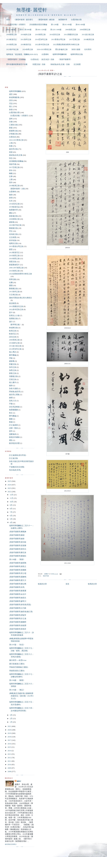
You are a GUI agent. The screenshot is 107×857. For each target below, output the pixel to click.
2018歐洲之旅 (89, 39)
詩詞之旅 (12, 337)
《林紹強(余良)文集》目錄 (59, 64)
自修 (11, 122)
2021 (10, 726)
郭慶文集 (12, 364)
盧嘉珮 (11, 361)
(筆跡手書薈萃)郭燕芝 (17, 629)
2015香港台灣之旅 (58, 39)
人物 (11, 143)
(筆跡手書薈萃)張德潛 (17, 625)
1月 (11, 722)
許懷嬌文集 (13, 134)
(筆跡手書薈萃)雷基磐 (17, 546)
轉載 (11, 173)
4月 (11, 522)
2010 (10, 765)
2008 (10, 772)
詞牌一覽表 (13, 428)
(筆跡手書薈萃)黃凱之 (17, 566)
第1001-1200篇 (40, 30)
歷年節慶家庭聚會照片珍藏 (16, 64)
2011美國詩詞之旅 (71, 35)
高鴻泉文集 (13, 234)
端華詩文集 (13, 243)
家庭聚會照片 (14, 265)
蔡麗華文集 (13, 131)
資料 (11, 119)
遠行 (11, 322)
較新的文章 (42, 584)
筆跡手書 (46, 576)
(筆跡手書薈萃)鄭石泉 (17, 553)
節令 (11, 170)
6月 (11, 516)
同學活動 (12, 279)
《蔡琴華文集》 (15, 325)
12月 (12, 495)
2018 (10, 737)
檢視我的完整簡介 (11, 844)
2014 (10, 751)
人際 (11, 179)
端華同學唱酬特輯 (60, 54)
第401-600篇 (80, 25)
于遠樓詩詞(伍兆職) (16, 467)
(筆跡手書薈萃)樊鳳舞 (17, 532)
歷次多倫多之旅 (61, 49)
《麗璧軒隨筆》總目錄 (45, 20)
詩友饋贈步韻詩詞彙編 (38, 25)
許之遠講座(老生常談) (17, 455)
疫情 (11, 198)
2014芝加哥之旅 (41, 39)
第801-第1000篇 (25, 30)
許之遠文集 (13, 458)
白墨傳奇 (45, 54)
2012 (10, 758)
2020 (10, 730)
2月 (11, 719)
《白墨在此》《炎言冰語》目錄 (42, 59)
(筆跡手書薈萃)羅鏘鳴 (17, 577)
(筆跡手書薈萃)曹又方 (17, 580)
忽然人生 (12, 401)
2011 (9, 761)
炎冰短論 (12, 240)
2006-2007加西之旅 (16, 268)
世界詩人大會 (14, 316)
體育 (11, 249)
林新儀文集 (13, 216)
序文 (11, 231)
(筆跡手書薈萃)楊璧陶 (17, 563)
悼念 (11, 158)
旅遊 (11, 110)
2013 (10, 754)
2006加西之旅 (70, 30)
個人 (11, 106)
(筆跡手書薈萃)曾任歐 (17, 542)
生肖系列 (87, 49)
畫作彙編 (12, 355)
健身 (11, 386)
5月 (11, 519)
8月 (11, 509)
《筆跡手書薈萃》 (65, 59)
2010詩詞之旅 (55, 35)
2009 (10, 768)
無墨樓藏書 (13, 410)
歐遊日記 (12, 334)
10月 (12, 502)
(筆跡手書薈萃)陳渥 (16, 535)
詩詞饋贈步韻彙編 (16, 161)
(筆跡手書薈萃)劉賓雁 (17, 591)
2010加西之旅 (40, 35)
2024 (10, 485)
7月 (11, 512)
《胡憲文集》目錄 (38, 64)
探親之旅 (12, 373)
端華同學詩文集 (77, 54)
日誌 (11, 103)
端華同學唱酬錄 (15, 91)
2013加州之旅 (26, 39)
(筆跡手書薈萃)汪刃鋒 (17, 608)
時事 (11, 146)
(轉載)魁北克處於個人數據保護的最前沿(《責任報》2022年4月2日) (21, 696)
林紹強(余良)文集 (15, 155)
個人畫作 (12, 382)
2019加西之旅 (11, 44)
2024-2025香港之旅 (44, 49)
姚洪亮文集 (13, 149)
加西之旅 (12, 370)
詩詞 (11, 100)
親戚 (11, 422)
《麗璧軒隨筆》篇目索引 (23, 20)
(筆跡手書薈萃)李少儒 (17, 573)
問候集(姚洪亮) (15, 392)
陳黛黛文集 (13, 228)
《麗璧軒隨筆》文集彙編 (16, 59)
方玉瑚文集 (13, 295)
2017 (10, 740)
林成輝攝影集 (14, 97)
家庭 (11, 128)
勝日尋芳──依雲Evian (17, 660)
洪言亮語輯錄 (14, 407)
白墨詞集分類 (76, 20)
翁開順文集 (13, 319)
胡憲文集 (12, 262)
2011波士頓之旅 (88, 35)
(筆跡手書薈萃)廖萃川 (17, 601)
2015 (10, 747)
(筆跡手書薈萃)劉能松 (17, 556)
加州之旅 (12, 367)
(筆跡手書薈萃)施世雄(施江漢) (21, 612)
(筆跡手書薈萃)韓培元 (17, 549)
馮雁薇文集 (13, 376)
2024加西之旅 (27, 49)
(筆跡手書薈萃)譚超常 (17, 615)
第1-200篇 (55, 25)
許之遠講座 (13, 425)
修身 (11, 195)
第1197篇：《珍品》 (17, 645)
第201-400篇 (67, 25)
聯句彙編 (12, 416)
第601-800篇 (11, 30)
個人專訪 (12, 352)
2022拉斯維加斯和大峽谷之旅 (20, 274)
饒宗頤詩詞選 (14, 443)
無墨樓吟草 (62, 20)
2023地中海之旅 (12, 49)
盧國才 (19, 781)
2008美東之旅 (85, 30)
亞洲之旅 (12, 379)
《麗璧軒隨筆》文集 (17, 189)
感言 (11, 94)
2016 (10, 744)
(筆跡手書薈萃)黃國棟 (17, 570)
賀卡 (11, 312)
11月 (12, 498)
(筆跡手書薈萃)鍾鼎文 (17, 598)
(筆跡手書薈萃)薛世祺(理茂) (20, 605)
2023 (10, 488)
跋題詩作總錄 (14, 437)
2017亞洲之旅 (74, 39)
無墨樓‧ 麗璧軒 (31, 10)
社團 (11, 283)
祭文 (11, 413)
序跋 (11, 358)
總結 (11, 213)
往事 (11, 176)
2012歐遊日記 (11, 39)
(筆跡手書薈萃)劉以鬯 (17, 584)
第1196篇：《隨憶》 (17, 680)
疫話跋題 (12, 303)
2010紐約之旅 (26, 35)
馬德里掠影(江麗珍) (16, 671)
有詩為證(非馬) (15, 470)
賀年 (11, 431)
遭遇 (11, 285)
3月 (11, 715)
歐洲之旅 (12, 331)
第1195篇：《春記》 (17, 690)
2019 (10, 733)
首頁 (8, 20)
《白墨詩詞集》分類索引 (16, 25)
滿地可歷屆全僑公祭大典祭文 (20, 298)
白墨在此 (12, 137)
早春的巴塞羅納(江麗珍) (18, 667)
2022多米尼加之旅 (42, 44)
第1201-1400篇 (55, 30)
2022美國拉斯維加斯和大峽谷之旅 (66, 44)
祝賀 (11, 152)
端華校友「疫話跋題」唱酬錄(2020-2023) (22, 54)
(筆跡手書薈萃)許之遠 (17, 618)
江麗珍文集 (13, 125)
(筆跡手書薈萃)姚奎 (16, 539)
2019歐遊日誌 (26, 44)
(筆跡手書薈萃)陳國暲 (17, 622)
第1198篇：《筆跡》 (17, 559)
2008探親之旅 (11, 35)
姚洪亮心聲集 (14, 395)
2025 (10, 481)
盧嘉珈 (11, 222)
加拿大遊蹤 (76, 49)
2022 (10, 492)
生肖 (11, 201)
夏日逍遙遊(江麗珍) (16, 664)
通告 (11, 440)
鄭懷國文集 (13, 289)
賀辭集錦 (12, 434)
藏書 (11, 419)
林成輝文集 (13, 328)
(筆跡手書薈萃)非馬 (16, 587)
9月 (11, 505)
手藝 (11, 404)
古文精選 (77, 64)
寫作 (11, 182)
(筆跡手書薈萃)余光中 (17, 594)
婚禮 (11, 398)
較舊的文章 (92, 584)
